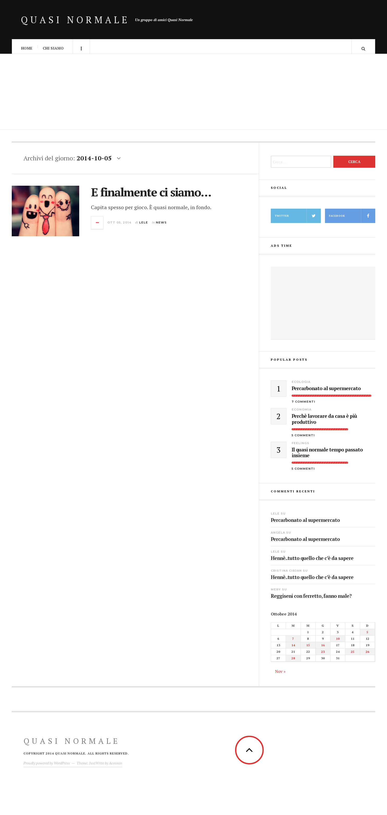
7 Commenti (303, 405)
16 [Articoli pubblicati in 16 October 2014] (323, 648)
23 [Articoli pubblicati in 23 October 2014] (323, 655)
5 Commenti (303, 438)
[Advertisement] (193, 96)
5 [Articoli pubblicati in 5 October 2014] (367, 635)
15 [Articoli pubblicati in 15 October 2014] (308, 648)
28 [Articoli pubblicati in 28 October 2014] (293, 661)
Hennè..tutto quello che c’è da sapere (312, 561)
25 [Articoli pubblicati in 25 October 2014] (352, 655)
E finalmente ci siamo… (151, 195)
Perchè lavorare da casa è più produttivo (324, 422)
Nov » (280, 675)
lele (143, 225)
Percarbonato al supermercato (326, 392)
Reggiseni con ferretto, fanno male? (311, 599)
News (161, 225)
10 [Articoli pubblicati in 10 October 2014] (338, 642)
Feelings (300, 446)
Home (26, 48)
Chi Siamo (53, 48)
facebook (352, 219)
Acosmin (115, 766)
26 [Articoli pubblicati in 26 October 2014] (367, 655)
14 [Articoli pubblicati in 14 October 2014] (293, 648)
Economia (301, 413)
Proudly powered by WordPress (46, 766)
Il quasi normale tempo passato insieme (327, 456)
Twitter (298, 219)
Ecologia (301, 385)
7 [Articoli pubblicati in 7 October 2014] (293, 642)
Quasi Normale (75, 20)
